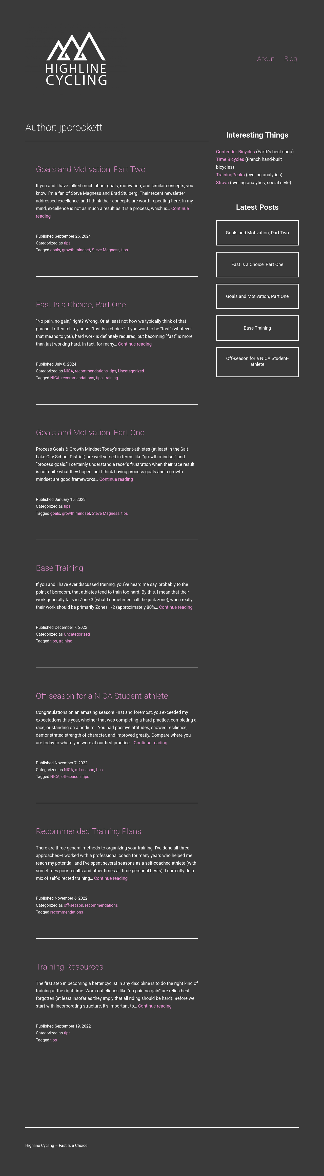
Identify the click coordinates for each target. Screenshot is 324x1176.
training (111, 377)
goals (55, 250)
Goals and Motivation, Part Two (91, 169)
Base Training (59, 568)
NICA (68, 371)
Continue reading (135, 344)
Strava (222, 182)
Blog (290, 59)
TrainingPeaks (230, 174)
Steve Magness (105, 250)
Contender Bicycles (235, 151)
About (265, 59)
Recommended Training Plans (88, 831)
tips (67, 243)
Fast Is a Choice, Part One (81, 304)
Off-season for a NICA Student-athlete (102, 696)
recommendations (91, 371)
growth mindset (76, 250)
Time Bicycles (230, 159)
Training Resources (70, 967)
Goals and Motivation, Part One (90, 432)
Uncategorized (131, 371)
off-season (84, 769)
